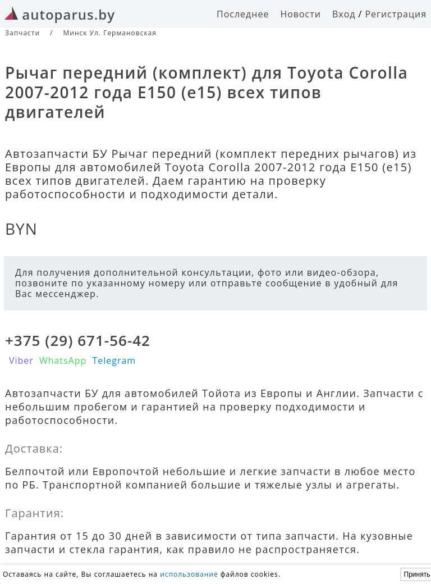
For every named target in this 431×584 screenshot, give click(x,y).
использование (189, 574)
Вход (344, 14)
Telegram (114, 360)
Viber (21, 360)
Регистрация (396, 14)
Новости (300, 14)
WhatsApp (63, 360)
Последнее (243, 14)
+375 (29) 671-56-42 (77, 340)
